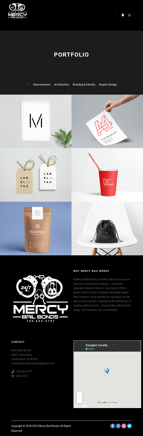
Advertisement (41, 84)
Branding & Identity (84, 84)
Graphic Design (108, 84)
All (27, 84)
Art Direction (61, 84)
